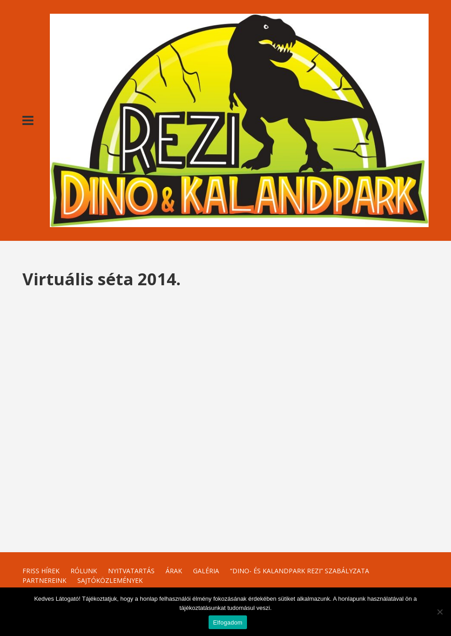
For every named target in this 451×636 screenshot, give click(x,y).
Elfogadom (227, 622)
